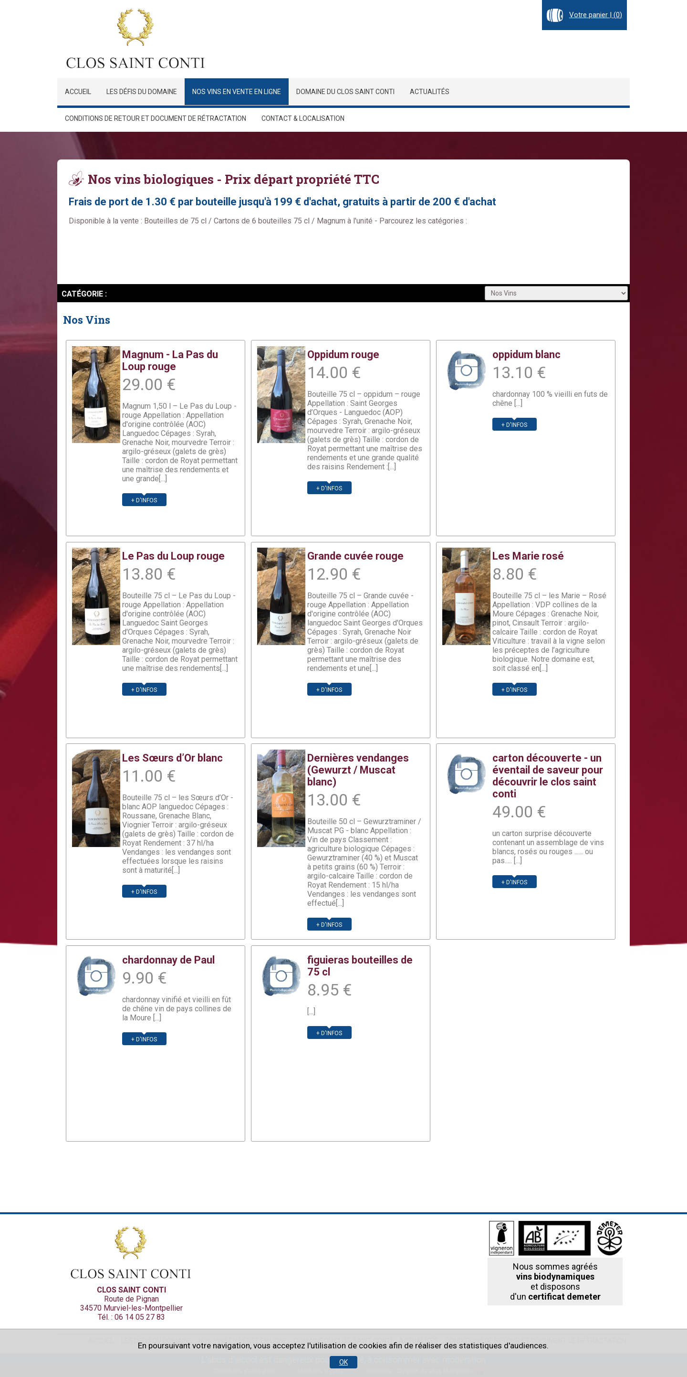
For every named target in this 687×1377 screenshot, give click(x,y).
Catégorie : (84, 293)
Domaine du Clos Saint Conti (345, 91)
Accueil (78, 91)
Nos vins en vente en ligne (236, 91)
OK (343, 1362)
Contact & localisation (302, 118)
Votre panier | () (595, 15)
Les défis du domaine (141, 91)
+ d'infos (144, 500)
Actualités (429, 91)
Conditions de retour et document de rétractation (155, 118)
